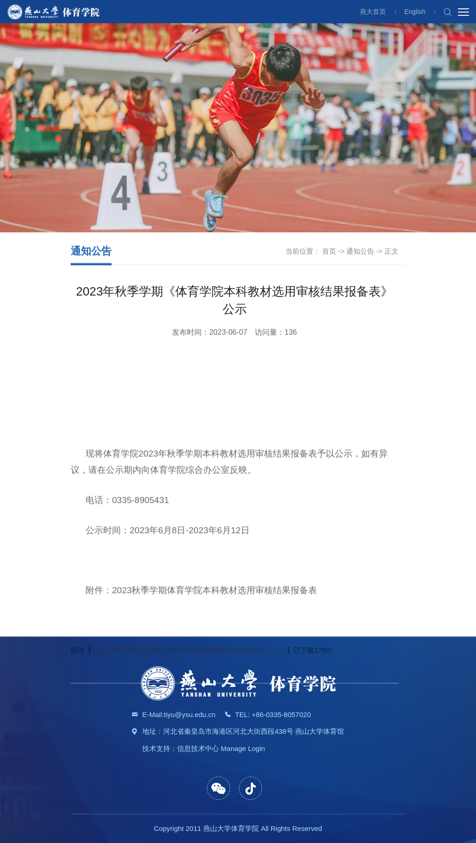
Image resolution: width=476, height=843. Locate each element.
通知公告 (360, 252)
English (415, 11)
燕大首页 (373, 11)
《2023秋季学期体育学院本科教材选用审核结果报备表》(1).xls (189, 701)
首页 (329, 252)
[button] (447, 11)
